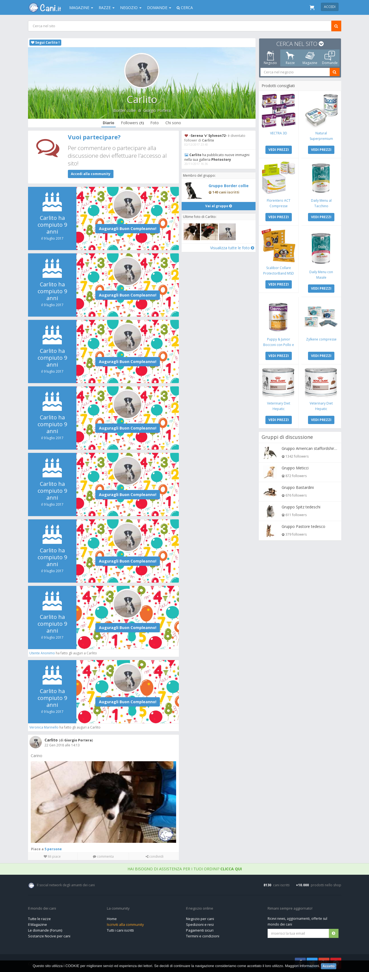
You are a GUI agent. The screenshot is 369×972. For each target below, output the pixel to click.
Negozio (131, 7)
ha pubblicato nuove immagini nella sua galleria (216, 157)
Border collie (124, 110)
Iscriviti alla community (125, 924)
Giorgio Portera (156, 110)
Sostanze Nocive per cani (49, 935)
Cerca (185, 7)
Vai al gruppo (218, 205)
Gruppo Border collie (229, 185)
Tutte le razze (39, 918)
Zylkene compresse (321, 338)
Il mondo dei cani (42, 908)
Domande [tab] (329, 58)
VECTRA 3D (278, 133)
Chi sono (173, 122)
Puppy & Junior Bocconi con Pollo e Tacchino (278, 343)
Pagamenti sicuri (199, 929)
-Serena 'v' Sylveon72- (208, 135)
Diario (108, 122)
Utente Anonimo (42, 653)
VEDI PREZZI (278, 149)
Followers (132, 122)
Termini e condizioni (202, 935)
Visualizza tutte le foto (232, 247)
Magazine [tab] (310, 58)
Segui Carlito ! (45, 42)
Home (112, 918)
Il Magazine (37, 924)
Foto (154, 122)
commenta (103, 856)
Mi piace (52, 856)
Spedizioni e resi (200, 924)
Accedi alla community (90, 173)
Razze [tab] (290, 58)
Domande (159, 7)
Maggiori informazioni (302, 966)
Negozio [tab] (270, 58)
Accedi (329, 6)
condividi (154, 856)
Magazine (81, 7)
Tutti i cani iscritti (120, 929)
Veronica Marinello (44, 727)
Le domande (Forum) (45, 929)
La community (118, 908)
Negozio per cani (200, 918)
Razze (107, 7)
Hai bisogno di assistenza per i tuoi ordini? (184, 868)
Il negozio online (199, 908)
